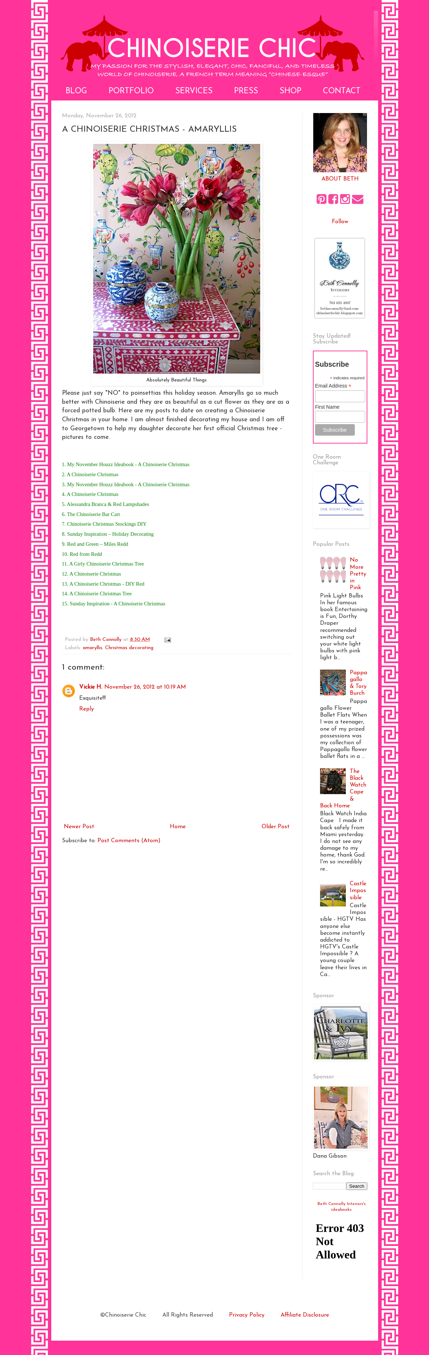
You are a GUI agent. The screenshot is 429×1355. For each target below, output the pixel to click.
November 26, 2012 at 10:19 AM (145, 687)
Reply (86, 709)
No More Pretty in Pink (358, 574)
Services (194, 91)
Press (246, 91)
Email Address (333, 386)
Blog (76, 91)
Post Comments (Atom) (129, 841)
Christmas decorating (129, 648)
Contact (342, 91)
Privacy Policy (246, 1315)
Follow (340, 222)
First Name (327, 407)
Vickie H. (90, 687)
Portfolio (131, 91)
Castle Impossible (358, 890)
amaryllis (92, 648)
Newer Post (79, 827)
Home (178, 827)
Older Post (276, 827)
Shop (290, 91)
